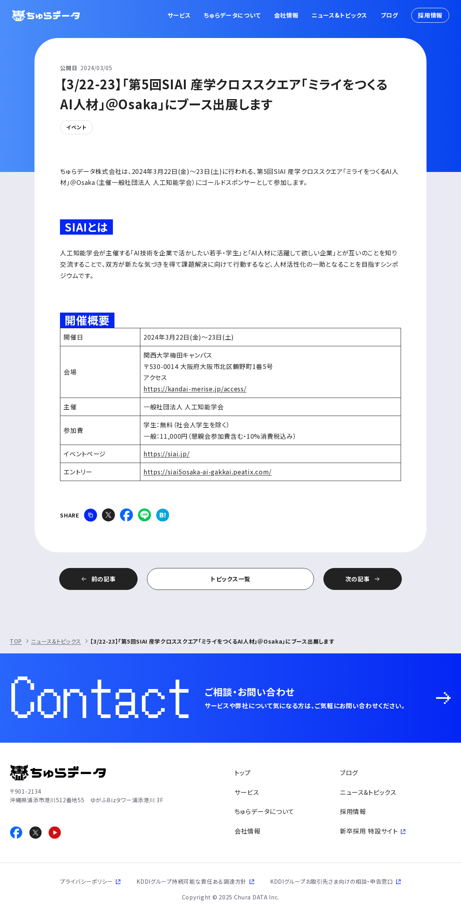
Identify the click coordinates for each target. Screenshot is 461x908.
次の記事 (357, 579)
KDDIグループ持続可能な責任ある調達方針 (191, 881)
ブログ (389, 15)
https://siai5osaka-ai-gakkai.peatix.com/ (207, 471)
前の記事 (103, 579)
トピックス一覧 (230, 579)
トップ (242, 772)
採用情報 (430, 15)
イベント (76, 127)
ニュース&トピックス (339, 15)
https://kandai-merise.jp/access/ (194, 388)
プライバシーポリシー (86, 881)
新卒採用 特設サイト (369, 831)
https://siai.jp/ (166, 453)
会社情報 (286, 15)
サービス (179, 15)
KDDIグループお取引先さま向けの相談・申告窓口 (331, 881)
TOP (16, 641)
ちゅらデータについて (232, 15)
